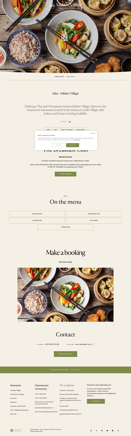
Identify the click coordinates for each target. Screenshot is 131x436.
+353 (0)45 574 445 (52, 344)
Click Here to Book (65, 262)
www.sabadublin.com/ (83, 344)
